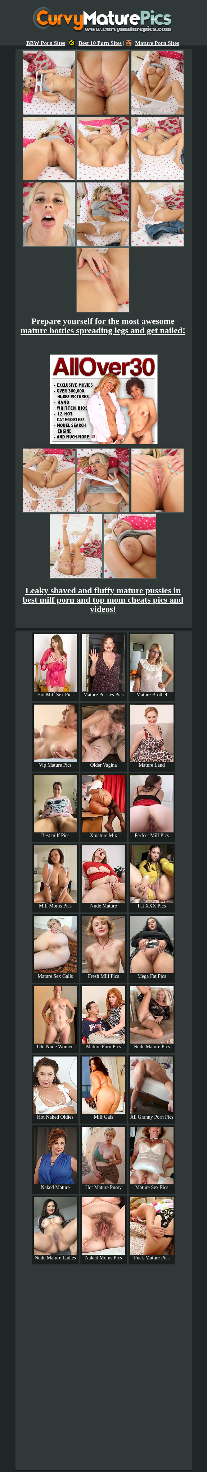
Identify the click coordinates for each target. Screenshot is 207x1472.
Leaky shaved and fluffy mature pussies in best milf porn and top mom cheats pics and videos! (103, 600)
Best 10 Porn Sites (95, 43)
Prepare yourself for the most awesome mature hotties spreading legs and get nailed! (103, 325)
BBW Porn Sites (45, 43)
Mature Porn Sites (152, 43)
